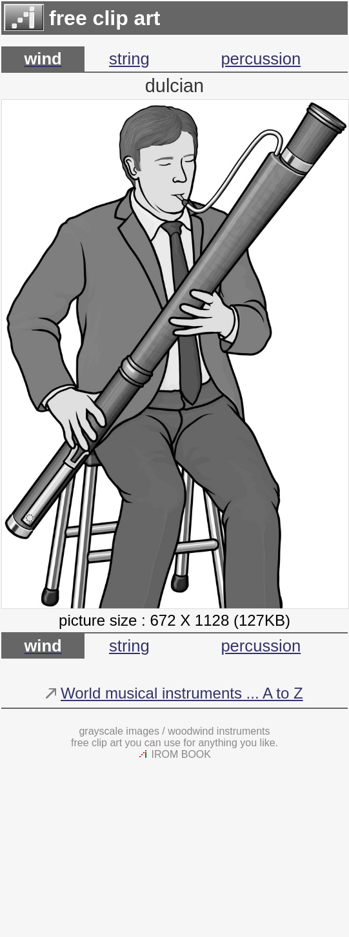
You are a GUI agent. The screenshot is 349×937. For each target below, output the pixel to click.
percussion (261, 59)
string (129, 59)
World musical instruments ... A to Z (182, 693)
